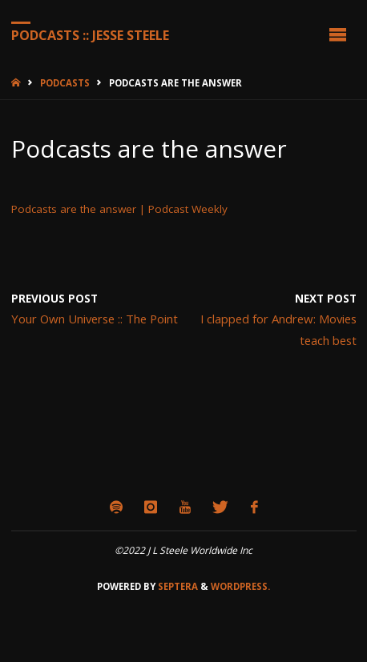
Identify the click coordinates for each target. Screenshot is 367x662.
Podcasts (65, 83)
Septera (176, 586)
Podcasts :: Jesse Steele (90, 34)
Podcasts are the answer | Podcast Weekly (119, 209)
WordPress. (240, 586)
